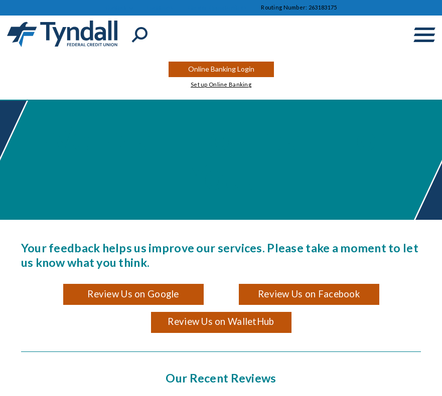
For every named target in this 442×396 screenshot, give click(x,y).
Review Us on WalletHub (221, 321)
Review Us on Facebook (309, 293)
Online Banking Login (221, 69)
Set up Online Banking (221, 84)
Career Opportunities (217, 7)
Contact (116, 7)
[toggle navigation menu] (424, 35)
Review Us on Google (133, 293)
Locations (160, 7)
